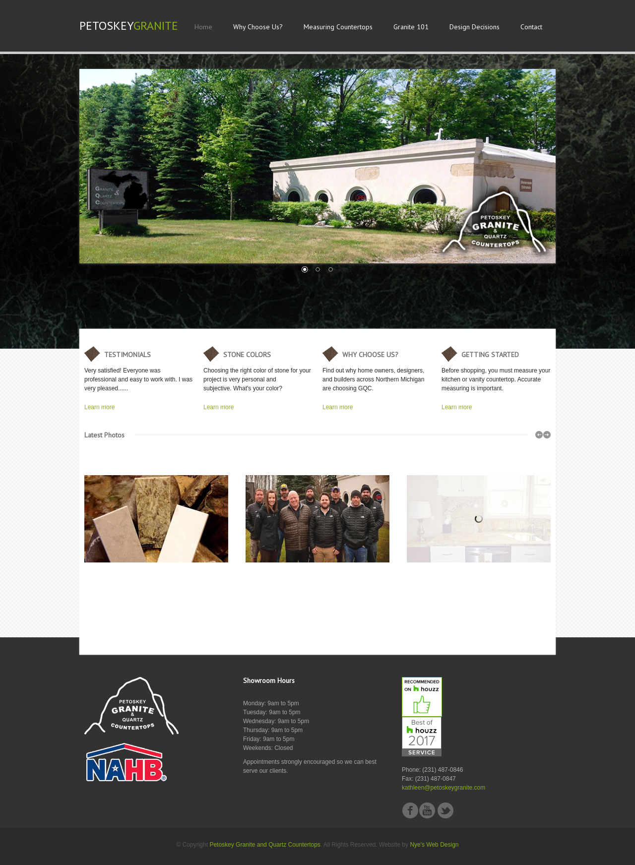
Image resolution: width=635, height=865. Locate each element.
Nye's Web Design (434, 844)
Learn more (99, 407)
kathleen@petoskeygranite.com (443, 787)
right (547, 434)
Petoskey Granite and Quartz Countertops (264, 844)
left (539, 434)
